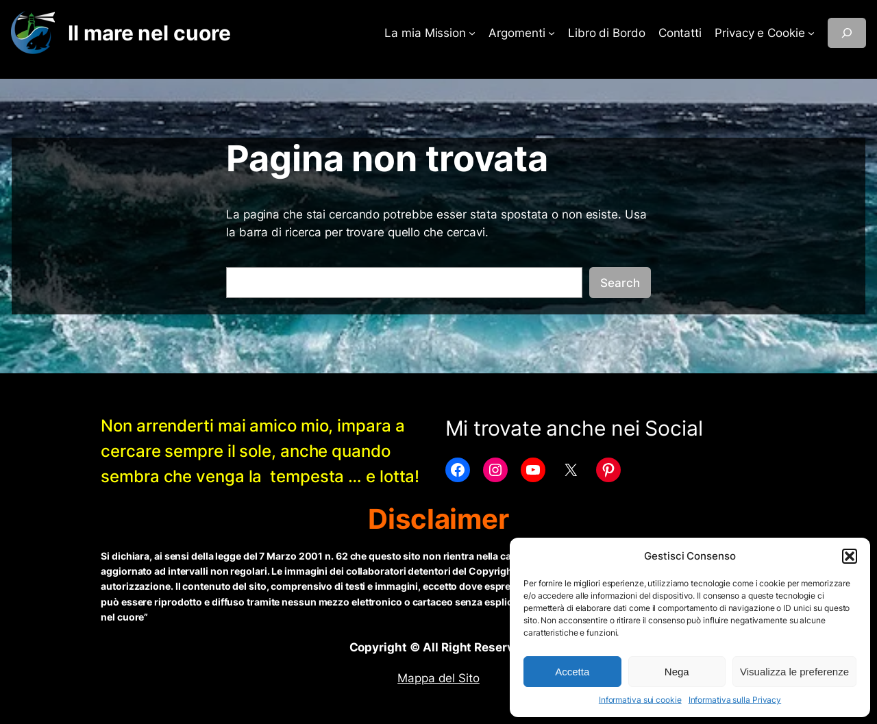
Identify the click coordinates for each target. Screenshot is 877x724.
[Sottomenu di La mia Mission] (472, 32)
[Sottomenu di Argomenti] (551, 32)
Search (620, 283)
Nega (677, 671)
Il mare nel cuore (149, 33)
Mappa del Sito (438, 678)
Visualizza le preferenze (794, 671)
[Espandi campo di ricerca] (847, 33)
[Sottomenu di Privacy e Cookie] (811, 32)
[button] (849, 556)
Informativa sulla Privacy (735, 700)
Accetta (572, 671)
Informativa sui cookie (640, 700)
